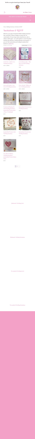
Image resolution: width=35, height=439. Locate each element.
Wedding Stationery (10, 26)
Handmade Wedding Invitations (17, 354)
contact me (10, 43)
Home (4, 26)
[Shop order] (26, 45)
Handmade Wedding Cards (17, 261)
